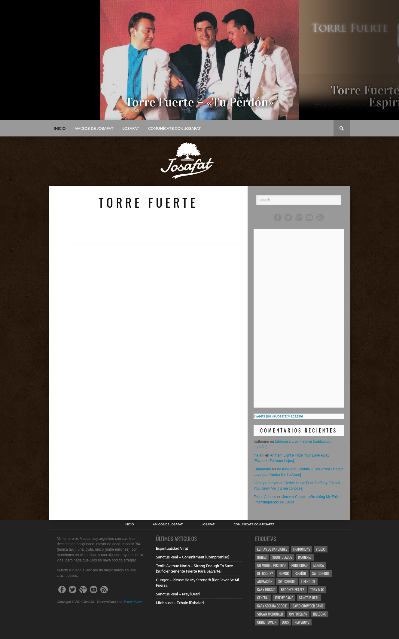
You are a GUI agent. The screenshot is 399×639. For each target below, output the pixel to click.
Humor (284, 573)
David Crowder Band (307, 605)
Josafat (131, 128)
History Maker (132, 602)
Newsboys (301, 622)
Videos (320, 549)
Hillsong (319, 613)
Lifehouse (308, 581)
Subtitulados (282, 557)
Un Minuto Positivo (271, 565)
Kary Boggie (266, 589)
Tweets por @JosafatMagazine (278, 416)
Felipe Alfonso (265, 497)
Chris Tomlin (266, 622)
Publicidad (299, 565)
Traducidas (301, 549)
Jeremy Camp (284, 597)
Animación (265, 581)
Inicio (59, 128)
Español (300, 573)
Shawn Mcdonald (270, 613)
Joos (285, 622)
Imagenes (305, 557)
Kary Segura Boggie (272, 605)
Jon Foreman (298, 613)
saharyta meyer (266, 483)
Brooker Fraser (293, 589)
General (263, 597)
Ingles (262, 557)
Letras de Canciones (272, 549)
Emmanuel (262, 469)
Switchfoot (321, 573)
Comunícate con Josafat (174, 128)
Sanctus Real (309, 597)
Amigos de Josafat (94, 128)
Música (318, 565)
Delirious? (265, 573)
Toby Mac (317, 589)
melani (259, 455)
